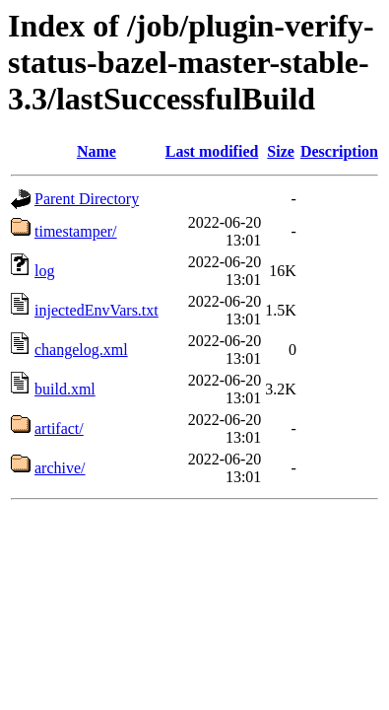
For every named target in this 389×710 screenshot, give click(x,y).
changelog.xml (81, 349)
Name (96, 151)
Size (280, 151)
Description (339, 151)
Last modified (212, 151)
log (44, 270)
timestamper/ (75, 231)
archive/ (60, 468)
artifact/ (59, 428)
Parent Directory (86, 198)
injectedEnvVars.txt (96, 310)
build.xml (65, 389)
